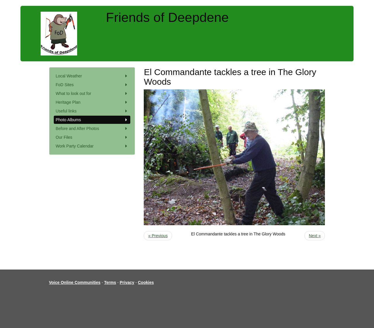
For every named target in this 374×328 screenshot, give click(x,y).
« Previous (157, 235)
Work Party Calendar (92, 146)
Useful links (92, 111)
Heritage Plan (92, 102)
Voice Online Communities (75, 282)
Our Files (92, 137)
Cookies (146, 282)
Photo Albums (92, 120)
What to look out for (92, 93)
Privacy (127, 282)
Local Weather (92, 76)
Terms (110, 282)
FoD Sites (92, 85)
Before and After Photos (92, 128)
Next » (315, 235)
